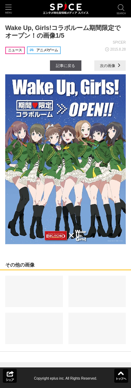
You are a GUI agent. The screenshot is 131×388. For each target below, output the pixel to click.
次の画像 (110, 66)
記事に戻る (65, 66)
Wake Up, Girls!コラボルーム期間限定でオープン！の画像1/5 (63, 31)
